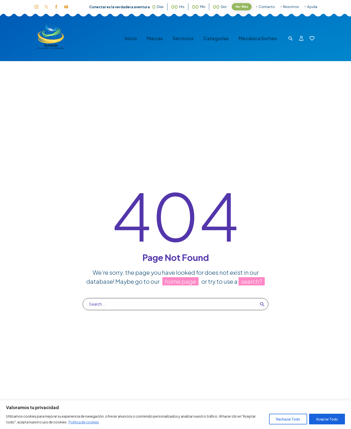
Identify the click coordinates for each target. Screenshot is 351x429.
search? (251, 281)
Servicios (183, 38)
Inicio (131, 38)
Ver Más (241, 7)
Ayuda (312, 6)
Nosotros (291, 6)
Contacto (267, 6)
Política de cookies (84, 422)
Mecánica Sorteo (258, 38)
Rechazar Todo (288, 419)
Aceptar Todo (327, 419)
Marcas (155, 38)
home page (180, 281)
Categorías (216, 38)
